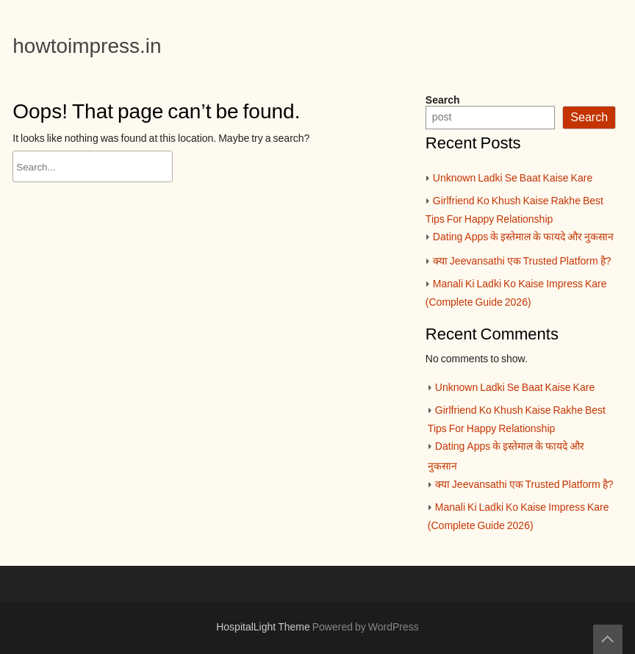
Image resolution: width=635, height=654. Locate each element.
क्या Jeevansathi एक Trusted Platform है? (522, 261)
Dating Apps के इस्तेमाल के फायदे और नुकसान (523, 237)
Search (443, 101)
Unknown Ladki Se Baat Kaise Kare (512, 178)
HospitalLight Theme (264, 627)
